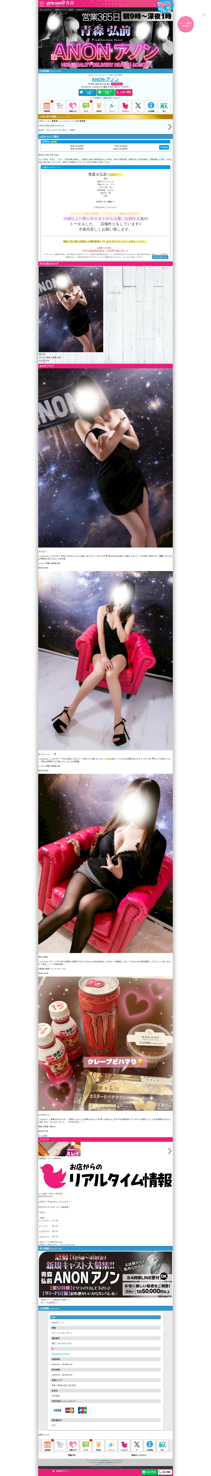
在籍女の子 (73, 106)
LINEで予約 (107, 92)
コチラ (51, 1302)
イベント (112, 106)
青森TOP (72, 1455)
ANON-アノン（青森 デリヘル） (56, 6)
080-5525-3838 (64, 1343)
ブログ (86, 106)
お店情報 (151, 106)
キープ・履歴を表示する (185, 24)
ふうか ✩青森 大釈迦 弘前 (50, 357)
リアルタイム (125, 106)
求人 (164, 106)
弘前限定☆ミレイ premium (49, 1158)
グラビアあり (117, 84)
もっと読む (43, 1136)
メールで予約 (89, 92)
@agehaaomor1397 (61, 1354)
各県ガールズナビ (138, 1455)
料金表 (99, 106)
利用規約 (98, 1464)
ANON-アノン (105, 79)
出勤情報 (47, 106)
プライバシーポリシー (109, 1464)
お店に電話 (125, 92)
